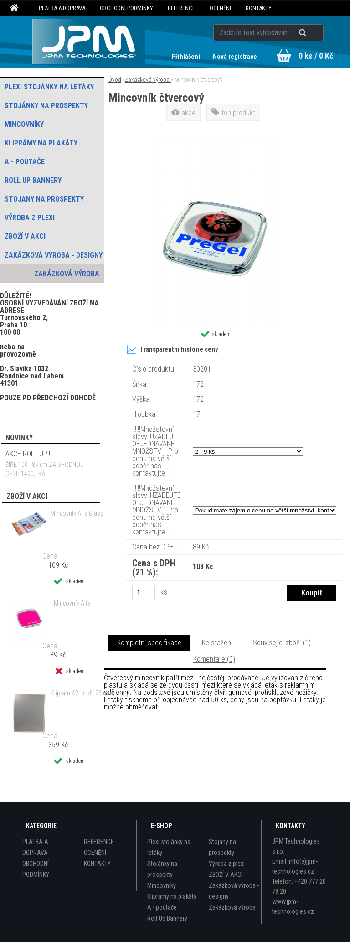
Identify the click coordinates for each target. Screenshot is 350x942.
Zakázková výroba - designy (234, 891)
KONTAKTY (259, 8)
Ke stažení (217, 642)
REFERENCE (181, 8)
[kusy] (143, 592)
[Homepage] (15, 8)
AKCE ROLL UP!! (27, 454)
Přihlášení (186, 56)
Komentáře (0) (214, 659)
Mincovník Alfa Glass (77, 513)
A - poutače (162, 907)
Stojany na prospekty (222, 847)
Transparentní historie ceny (172, 350)
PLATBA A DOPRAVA (62, 8)
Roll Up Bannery (167, 918)
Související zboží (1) (282, 642)
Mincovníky (161, 885)
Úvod (114, 79)
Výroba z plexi (227, 863)
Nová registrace (235, 56)
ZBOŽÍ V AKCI (225, 874)
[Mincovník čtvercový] (215, 141)
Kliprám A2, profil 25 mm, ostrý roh (93, 693)
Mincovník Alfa (72, 603)
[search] (314, 32)
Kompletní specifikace (149, 642)
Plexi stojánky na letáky (168, 847)
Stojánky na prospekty (162, 869)
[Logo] (89, 41)
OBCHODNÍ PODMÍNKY (126, 8)
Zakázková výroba (148, 79)
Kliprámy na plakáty (171, 896)
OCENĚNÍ (220, 8)
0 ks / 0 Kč (316, 56)
